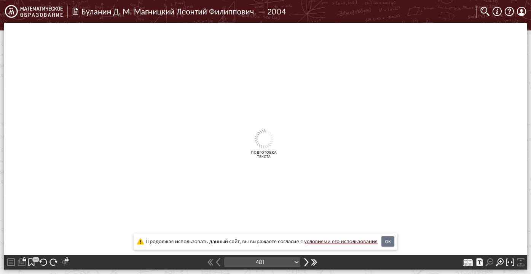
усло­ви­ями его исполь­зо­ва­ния (341, 241)
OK (388, 241)
